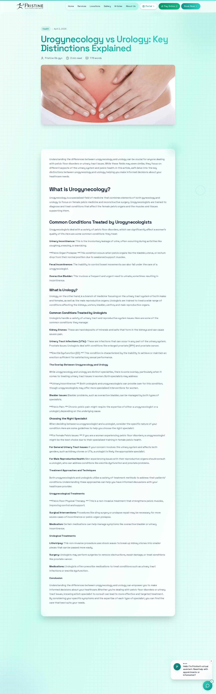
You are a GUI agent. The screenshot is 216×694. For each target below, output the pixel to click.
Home (71, 6)
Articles (118, 6)
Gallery (107, 6)
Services (82, 6)
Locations (95, 6)
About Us (131, 6)
